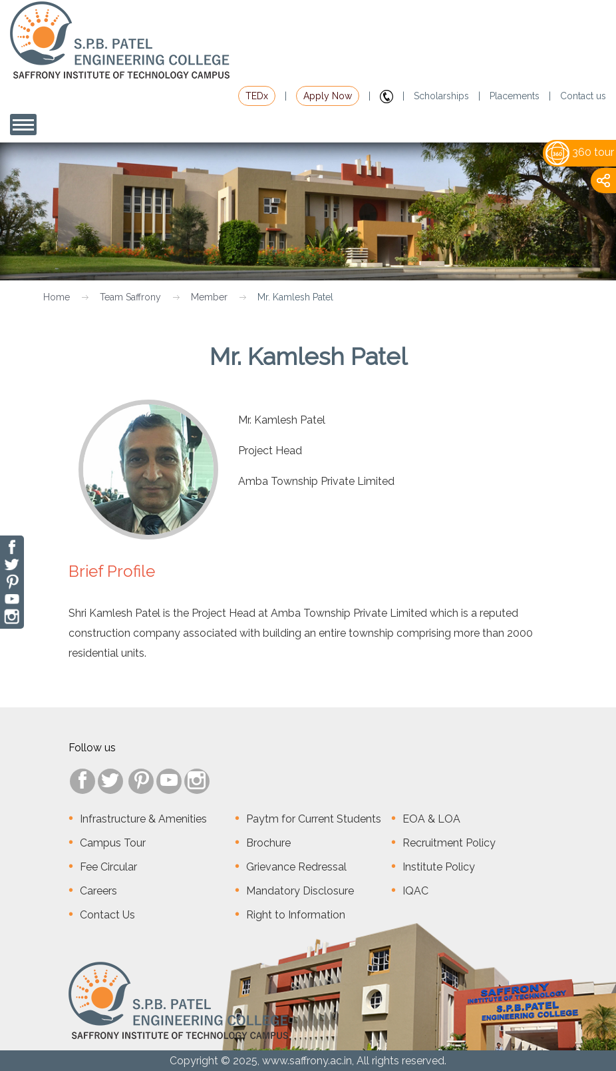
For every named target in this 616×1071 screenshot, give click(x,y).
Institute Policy (438, 867)
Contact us (583, 96)
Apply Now (327, 96)
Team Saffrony (130, 297)
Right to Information (295, 914)
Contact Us (107, 914)
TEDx (256, 96)
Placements (514, 96)
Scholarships (441, 96)
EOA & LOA (431, 819)
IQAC (415, 891)
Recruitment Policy (449, 843)
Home (56, 297)
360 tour (579, 152)
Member (209, 297)
